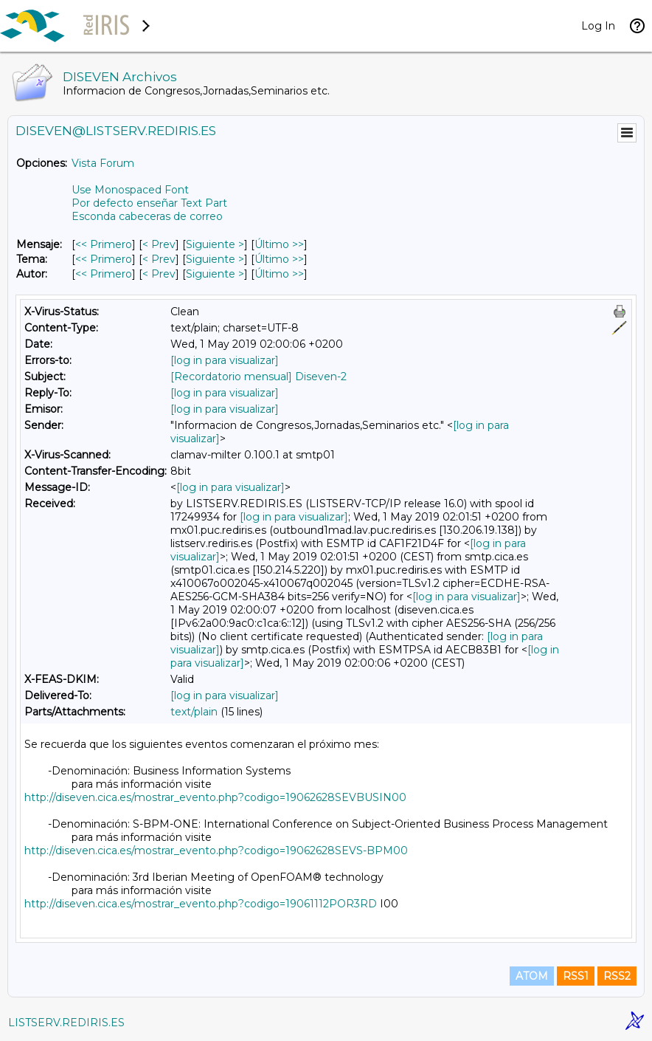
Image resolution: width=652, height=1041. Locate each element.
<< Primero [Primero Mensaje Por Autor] (103, 274)
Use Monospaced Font (130, 189)
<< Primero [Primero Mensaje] (103, 244)
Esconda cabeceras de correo (147, 216)
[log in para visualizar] (224, 360)
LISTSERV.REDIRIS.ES (66, 1022)
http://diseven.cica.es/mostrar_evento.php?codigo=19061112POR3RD (200, 903)
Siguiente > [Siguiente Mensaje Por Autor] (215, 274)
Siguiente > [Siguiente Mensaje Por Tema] (215, 259)
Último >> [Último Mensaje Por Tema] (279, 259)
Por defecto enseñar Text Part (149, 203)
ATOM (532, 976)
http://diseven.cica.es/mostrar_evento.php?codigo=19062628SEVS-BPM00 (216, 850)
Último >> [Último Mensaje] (279, 244)
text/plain (194, 711)
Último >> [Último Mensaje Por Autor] (279, 274)
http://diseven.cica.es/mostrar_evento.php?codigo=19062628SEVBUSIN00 (215, 797)
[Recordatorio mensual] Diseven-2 (258, 376)
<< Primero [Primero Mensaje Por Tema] (103, 259)
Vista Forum (103, 163)
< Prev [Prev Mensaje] (159, 244)
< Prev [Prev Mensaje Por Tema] (159, 259)
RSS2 (617, 976)
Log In (598, 25)
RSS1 (576, 976)
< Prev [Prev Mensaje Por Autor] (159, 274)
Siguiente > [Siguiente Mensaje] (215, 244)
